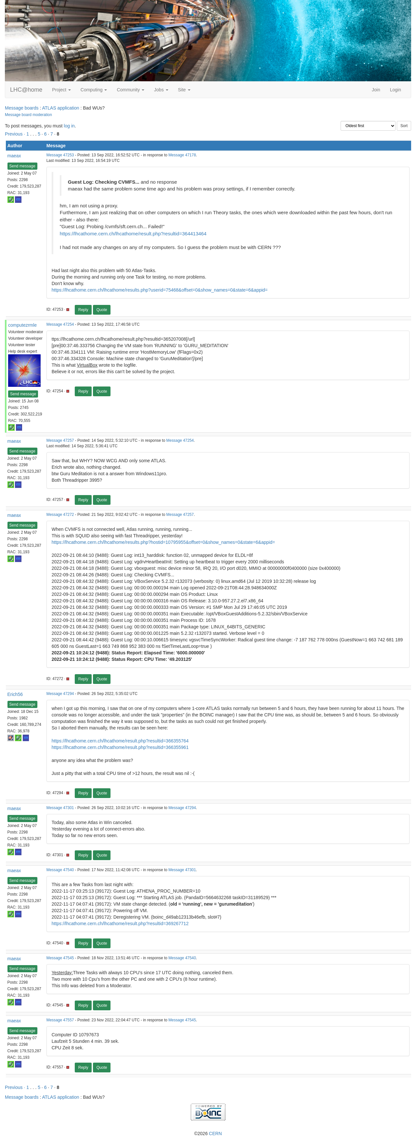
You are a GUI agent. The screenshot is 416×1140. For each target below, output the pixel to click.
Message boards (22, 108)
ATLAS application (60, 108)
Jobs (161, 89)
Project (61, 89)
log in (69, 125)
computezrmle (22, 325)
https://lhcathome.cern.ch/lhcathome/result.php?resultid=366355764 (120, 740)
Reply (83, 310)
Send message (22, 166)
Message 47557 (60, 1020)
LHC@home (26, 89)
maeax (14, 155)
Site (184, 89)
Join (376, 89)
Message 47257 (60, 440)
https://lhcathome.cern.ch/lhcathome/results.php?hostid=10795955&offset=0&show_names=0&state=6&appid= (163, 542)
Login (395, 89)
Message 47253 (60, 155)
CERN (215, 1133)
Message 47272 (60, 514)
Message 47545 (60, 958)
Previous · (15, 134)
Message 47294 (60, 693)
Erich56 (15, 694)
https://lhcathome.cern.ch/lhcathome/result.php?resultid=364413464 (133, 233)
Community (130, 89)
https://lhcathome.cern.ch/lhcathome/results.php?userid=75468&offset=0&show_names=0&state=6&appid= (160, 290)
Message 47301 (60, 808)
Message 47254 (60, 324)
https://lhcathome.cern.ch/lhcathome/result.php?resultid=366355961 (120, 747)
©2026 (208, 1133)
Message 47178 (182, 155)
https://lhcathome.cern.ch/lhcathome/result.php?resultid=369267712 (120, 923)
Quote (102, 310)
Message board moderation (28, 114)
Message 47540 (60, 870)
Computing (94, 89)
